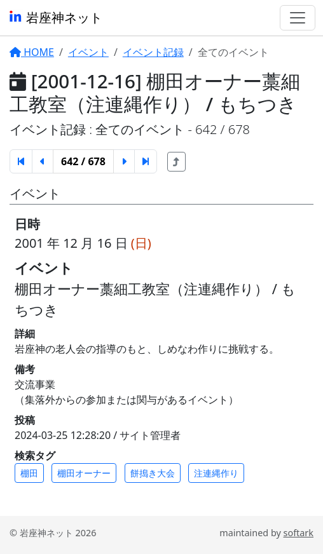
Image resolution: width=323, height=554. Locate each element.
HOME (32, 52)
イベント (88, 52)
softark (298, 533)
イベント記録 (153, 52)
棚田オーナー (84, 473)
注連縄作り (216, 473)
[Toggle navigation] (297, 17)
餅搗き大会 (152, 473)
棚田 (29, 473)
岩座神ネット (55, 17)
